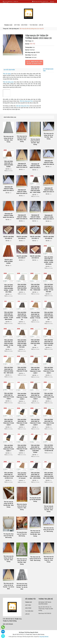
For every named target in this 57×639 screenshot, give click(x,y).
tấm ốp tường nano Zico (22, 106)
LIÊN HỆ (41, 25)
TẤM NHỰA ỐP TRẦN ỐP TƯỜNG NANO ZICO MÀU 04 (8, 215)
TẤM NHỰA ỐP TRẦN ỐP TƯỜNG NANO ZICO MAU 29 (48, 189)
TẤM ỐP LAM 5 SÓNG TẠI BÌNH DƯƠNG (8, 261)
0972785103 (47, 613)
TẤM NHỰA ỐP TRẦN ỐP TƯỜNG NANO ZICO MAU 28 (21, 165)
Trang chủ (5, 28)
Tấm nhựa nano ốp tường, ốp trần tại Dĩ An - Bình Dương (48, 529)
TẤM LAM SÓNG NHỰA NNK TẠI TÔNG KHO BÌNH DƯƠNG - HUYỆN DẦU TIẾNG (8, 288)
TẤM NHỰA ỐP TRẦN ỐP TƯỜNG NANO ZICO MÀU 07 (8, 188)
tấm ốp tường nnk (14, 28)
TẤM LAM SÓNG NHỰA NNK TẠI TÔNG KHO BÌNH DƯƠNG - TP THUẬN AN (21, 316)
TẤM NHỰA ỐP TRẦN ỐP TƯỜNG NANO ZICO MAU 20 (21, 216)
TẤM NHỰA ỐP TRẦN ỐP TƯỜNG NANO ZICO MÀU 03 (21, 191)
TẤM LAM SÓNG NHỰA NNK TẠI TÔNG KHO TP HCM (22, 369)
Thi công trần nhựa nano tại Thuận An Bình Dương (8, 535)
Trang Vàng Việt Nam (43, 636)
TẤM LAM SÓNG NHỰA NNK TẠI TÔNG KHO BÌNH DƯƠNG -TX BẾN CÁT (48, 316)
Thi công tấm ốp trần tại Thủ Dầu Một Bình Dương (35, 499)
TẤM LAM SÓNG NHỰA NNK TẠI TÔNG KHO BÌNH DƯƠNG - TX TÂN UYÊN (8, 343)
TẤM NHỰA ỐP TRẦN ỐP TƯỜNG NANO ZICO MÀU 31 (35, 165)
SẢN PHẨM (24, 25)
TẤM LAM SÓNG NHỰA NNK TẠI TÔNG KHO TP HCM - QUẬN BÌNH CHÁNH (35, 449)
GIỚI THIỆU (17, 25)
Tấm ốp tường (7, 73)
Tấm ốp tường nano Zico (26, 101)
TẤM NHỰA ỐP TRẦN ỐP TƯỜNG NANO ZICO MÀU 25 (35, 216)
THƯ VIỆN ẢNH (34, 25)
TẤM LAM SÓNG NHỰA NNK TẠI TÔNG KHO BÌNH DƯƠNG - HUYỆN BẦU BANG (48, 260)
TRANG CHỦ (8, 25)
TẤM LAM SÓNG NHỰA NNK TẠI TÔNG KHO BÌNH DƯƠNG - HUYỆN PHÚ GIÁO (21, 343)
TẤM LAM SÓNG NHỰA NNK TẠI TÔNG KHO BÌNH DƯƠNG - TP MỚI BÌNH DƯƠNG (8, 316)
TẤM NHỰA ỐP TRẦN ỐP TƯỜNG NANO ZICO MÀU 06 (48, 162)
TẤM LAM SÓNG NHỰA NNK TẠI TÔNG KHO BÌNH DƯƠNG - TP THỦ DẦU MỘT (48, 288)
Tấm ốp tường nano (8, 82)
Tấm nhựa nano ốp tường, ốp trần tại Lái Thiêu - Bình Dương (35, 558)
